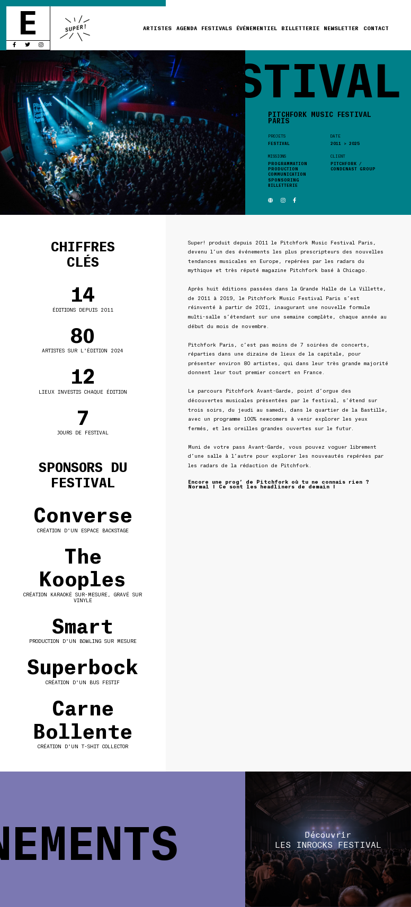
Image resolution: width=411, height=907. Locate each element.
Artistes (157, 27)
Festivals (216, 27)
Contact (376, 27)
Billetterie (300, 27)
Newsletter (341, 27)
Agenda (186, 27)
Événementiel (256, 27)
